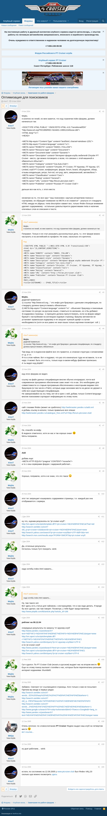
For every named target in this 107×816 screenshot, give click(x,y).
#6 (103, 403)
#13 (102, 564)
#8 (103, 448)
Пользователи (59, 21)
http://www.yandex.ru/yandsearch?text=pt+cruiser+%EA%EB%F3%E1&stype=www (59, 648)
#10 (102, 494)
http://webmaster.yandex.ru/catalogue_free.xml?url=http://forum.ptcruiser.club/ (57, 413)
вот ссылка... (28, 732)
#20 (102, 767)
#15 (102, 618)
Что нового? (42, 21)
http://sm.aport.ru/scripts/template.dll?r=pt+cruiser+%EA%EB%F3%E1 (53, 650)
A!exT (5, 101)
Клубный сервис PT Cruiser (52, 60)
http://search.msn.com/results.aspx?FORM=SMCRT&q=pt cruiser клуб (53, 535)
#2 (103, 215)
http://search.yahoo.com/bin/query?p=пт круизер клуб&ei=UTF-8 (51, 642)
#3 (103, 292)
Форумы (28, 21)
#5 (103, 369)
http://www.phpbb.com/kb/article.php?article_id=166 (45, 611)
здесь (54, 774)
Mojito (11, 230)
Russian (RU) (8, 809)
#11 (102, 517)
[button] (50, 20)
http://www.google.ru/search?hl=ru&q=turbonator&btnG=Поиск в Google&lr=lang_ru (59, 709)
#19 (102, 744)
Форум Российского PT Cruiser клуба (53, 53)
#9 (103, 471)
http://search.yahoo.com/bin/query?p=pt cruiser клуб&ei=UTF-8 (50, 653)
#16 (102, 660)
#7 (103, 425)
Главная (97, 809)
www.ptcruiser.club (65, 771)
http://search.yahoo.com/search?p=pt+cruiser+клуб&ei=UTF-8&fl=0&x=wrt (55, 532)
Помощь (89, 809)
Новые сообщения (8, 25)
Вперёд (13, 106)
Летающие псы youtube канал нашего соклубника (53, 87)
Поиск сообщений (26, 25)
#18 (102, 721)
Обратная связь (77, 809)
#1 (103, 111)
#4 (103, 329)
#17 (102, 682)
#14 (102, 587)
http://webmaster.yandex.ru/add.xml (78, 407)
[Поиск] (103, 20)
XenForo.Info (17, 813)
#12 (102, 541)
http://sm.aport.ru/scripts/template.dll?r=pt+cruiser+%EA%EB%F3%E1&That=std (58, 524)
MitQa (11, 736)
